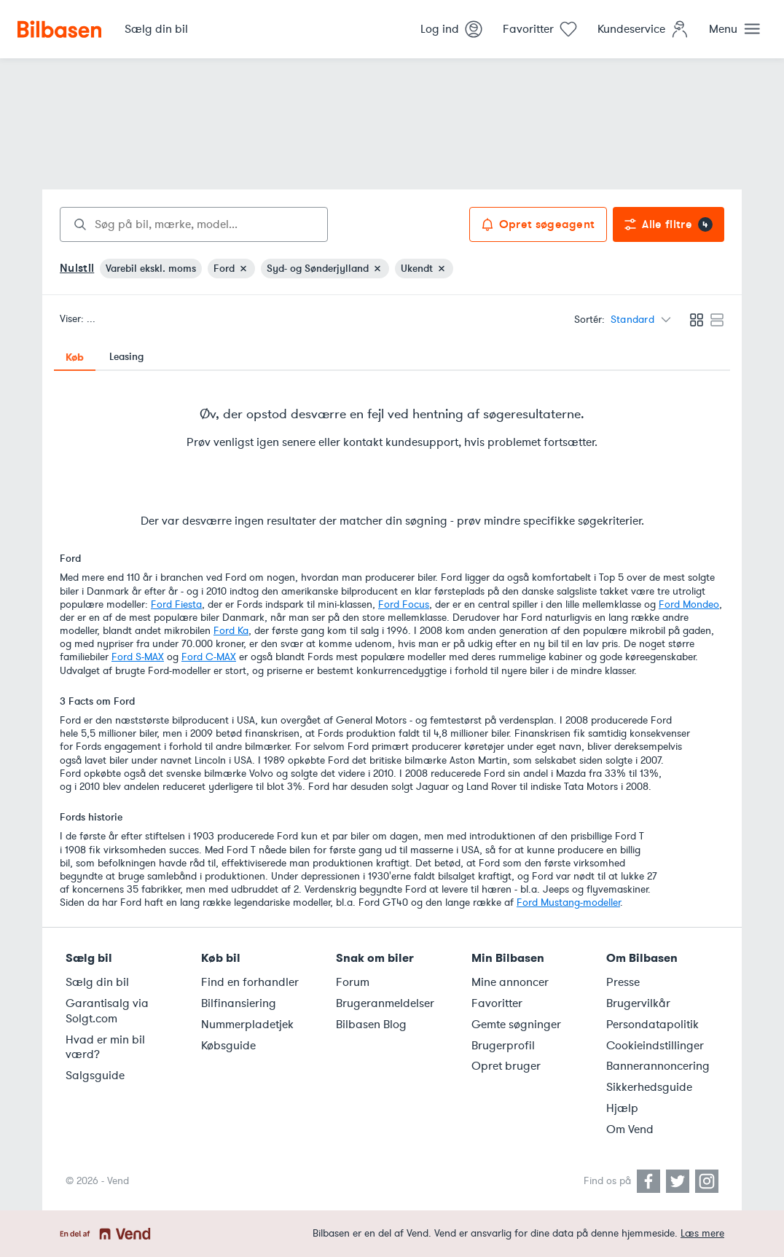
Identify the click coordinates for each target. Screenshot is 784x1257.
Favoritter (496, 1003)
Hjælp (622, 1108)
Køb (75, 357)
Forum (352, 982)
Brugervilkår (638, 1003)
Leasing (126, 357)
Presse (623, 982)
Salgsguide (95, 1076)
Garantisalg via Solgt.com (107, 1011)
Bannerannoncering (658, 1066)
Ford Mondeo (689, 604)
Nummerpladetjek (247, 1025)
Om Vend (630, 1129)
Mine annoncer (510, 982)
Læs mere (702, 1233)
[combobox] (194, 224)
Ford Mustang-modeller (568, 902)
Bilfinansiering (238, 1003)
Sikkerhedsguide (649, 1087)
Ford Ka (230, 631)
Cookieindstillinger (655, 1046)
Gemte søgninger (516, 1025)
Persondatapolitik (652, 1025)
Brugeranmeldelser (385, 1003)
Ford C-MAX (208, 657)
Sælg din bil (97, 982)
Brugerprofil (503, 1046)
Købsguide (228, 1046)
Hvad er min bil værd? (105, 1047)
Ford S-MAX (137, 657)
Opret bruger (506, 1066)
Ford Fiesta (176, 604)
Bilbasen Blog (371, 1025)
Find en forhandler (250, 982)
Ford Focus (403, 604)
